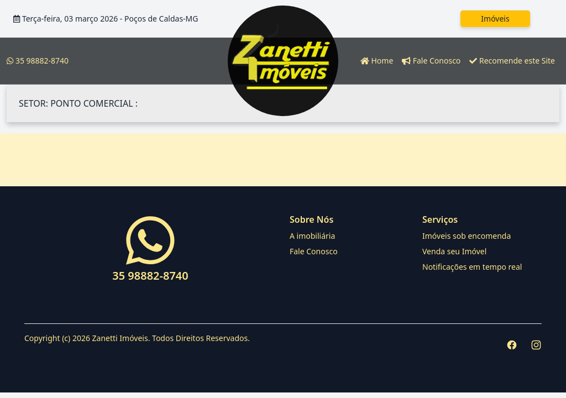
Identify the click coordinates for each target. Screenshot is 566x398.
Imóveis (495, 18)
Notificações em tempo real (472, 266)
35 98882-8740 (38, 60)
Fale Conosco (431, 60)
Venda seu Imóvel (454, 251)
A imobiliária (312, 236)
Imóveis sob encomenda (466, 236)
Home (376, 60)
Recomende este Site (512, 60)
